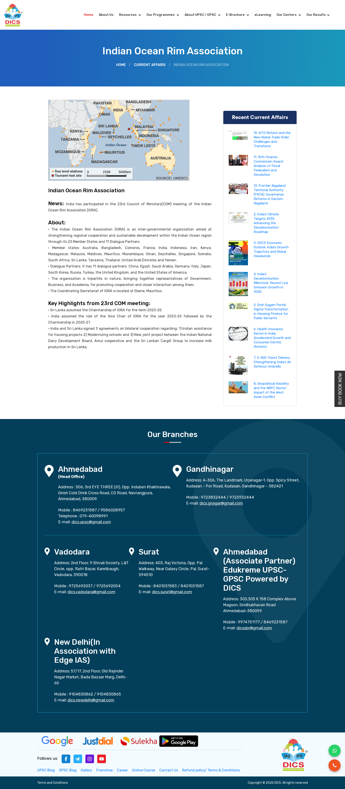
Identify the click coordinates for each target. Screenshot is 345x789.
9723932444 (241, 497)
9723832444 (213, 497)
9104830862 (81, 694)
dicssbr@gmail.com (254, 628)
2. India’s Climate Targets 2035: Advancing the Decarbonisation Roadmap (266, 223)
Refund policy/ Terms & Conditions (211, 770)
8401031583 (165, 586)
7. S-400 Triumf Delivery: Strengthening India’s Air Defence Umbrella (272, 362)
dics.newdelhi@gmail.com (91, 700)
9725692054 (108, 586)
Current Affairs (150, 65)
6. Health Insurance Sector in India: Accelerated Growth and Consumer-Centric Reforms (272, 338)
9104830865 (109, 694)
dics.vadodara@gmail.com (91, 591)
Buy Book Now (340, 389)
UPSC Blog (46, 770)
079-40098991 (94, 516)
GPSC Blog (68, 770)
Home (88, 15)
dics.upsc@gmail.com (91, 522)
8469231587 (85, 510)
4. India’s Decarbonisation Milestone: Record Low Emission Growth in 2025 (271, 283)
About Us (106, 15)
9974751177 (249, 622)
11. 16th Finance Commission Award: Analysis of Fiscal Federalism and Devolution (269, 166)
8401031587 (192, 586)
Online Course (143, 770)
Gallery (86, 770)
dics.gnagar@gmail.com (221, 503)
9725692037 (81, 586)
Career (122, 770)
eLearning (263, 15)
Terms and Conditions (52, 783)
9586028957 (113, 510)
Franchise (104, 770)
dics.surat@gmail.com (172, 591)
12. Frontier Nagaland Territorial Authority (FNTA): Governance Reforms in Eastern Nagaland (270, 194)
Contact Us (168, 770)
